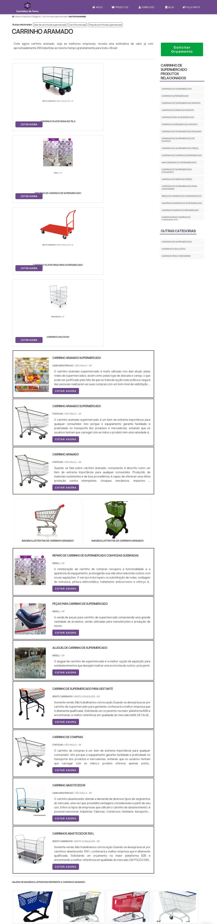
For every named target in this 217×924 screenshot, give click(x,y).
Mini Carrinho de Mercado (129, 896)
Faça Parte (191, 7)
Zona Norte (39, 832)
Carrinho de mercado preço (177, 179)
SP (55, 801)
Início (97, 7)
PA (131, 801)
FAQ (165, 899)
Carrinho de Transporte (128, 879)
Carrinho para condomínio (176, 256)
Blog (169, 7)
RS (78, 801)
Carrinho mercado (77, 24)
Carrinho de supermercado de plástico (178, 140)
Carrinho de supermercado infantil (181, 103)
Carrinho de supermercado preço (180, 148)
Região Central (22, 832)
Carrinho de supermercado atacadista (177, 171)
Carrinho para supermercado (178, 117)
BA (94, 801)
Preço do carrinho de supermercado (105, 24)
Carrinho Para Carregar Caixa (131, 887)
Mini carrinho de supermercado (179, 162)
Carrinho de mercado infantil (178, 110)
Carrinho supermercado (175, 95)
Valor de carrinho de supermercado (50, 24)
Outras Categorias (178, 231)
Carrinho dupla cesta (173, 248)
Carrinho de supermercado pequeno (181, 131)
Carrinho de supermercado (177, 88)
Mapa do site (170, 893)
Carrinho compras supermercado (180, 210)
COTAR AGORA (29, 123)
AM (123, 801)
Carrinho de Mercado (126, 883)
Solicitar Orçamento (182, 49)
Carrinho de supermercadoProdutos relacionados (174, 71)
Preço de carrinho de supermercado (182, 196)
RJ (30, 801)
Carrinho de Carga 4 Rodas (130, 891)
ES (47, 801)
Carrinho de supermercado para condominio (179, 187)
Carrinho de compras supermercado (182, 155)
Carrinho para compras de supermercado (176, 218)
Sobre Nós (146, 7)
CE (102, 801)
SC (71, 801)
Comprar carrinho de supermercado (182, 203)
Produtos (120, 7)
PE (86, 801)
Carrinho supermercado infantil (180, 124)
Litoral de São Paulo (125, 832)
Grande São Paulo (103, 832)
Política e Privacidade (176, 887)
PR (63, 801)
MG (39, 801)
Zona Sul (70, 832)
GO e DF (112, 801)
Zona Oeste (55, 832)
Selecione (19, 801)
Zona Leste (85, 832)
